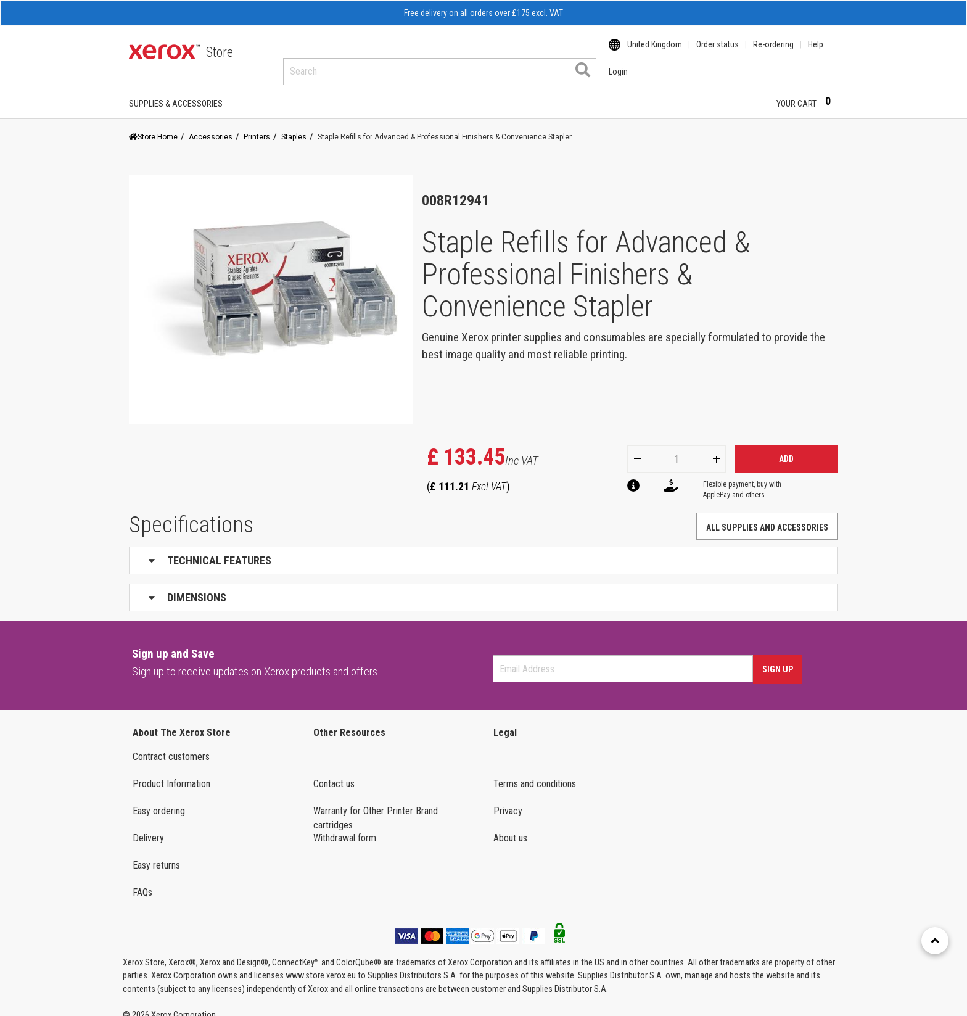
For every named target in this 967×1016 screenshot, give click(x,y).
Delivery (148, 826)
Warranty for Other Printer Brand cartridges (375, 806)
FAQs (142, 880)
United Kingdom (654, 52)
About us (510, 826)
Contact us (334, 772)
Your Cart (807, 91)
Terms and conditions (534, 772)
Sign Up (777, 658)
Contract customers (171, 745)
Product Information (171, 772)
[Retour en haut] (934, 940)
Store (219, 52)
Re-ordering (773, 52)
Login (745, 92)
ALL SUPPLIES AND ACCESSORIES (767, 516)
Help (815, 52)
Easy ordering (159, 799)
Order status (717, 52)
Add (786, 447)
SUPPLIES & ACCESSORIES (176, 92)
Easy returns (156, 853)
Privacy (507, 799)
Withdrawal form (344, 826)
